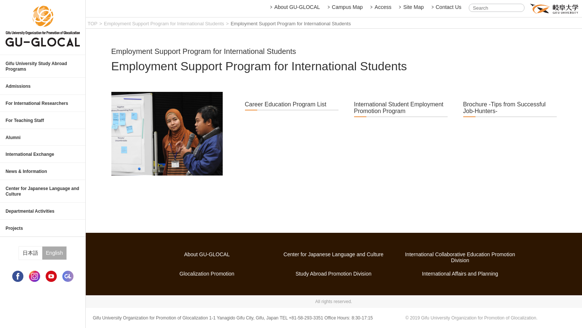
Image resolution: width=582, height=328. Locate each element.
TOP (93, 23)
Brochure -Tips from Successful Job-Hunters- (504, 114)
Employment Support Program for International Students (164, 23)
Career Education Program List (286, 111)
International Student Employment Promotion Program (399, 114)
